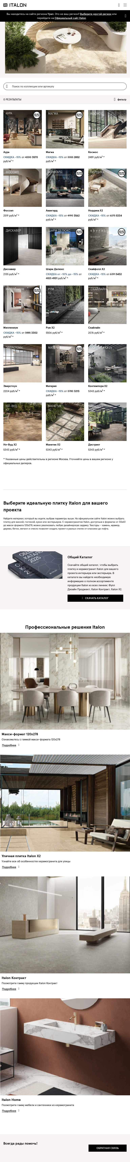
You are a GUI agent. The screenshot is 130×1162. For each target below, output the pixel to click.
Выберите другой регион (95, 14)
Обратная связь (107, 1148)
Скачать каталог (95, 598)
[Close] (124, 16)
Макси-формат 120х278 (20, 734)
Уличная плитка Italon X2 (21, 856)
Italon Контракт (14, 978)
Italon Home (11, 1100)
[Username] (65, 86)
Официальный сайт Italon (70, 18)
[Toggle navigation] (125, 5)
